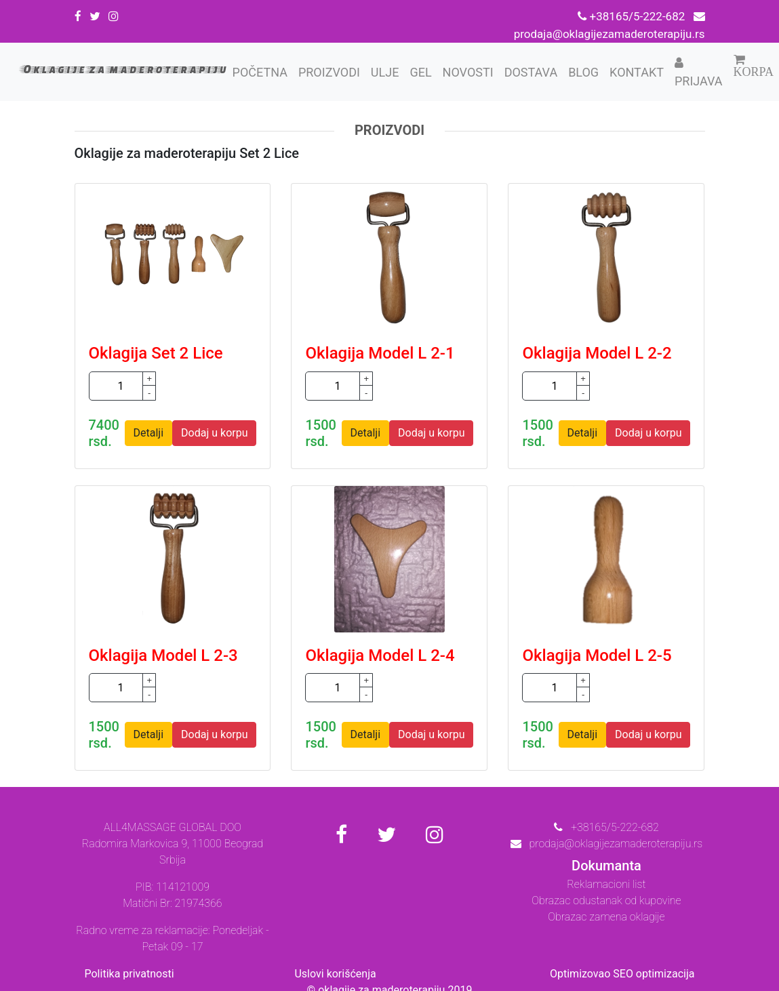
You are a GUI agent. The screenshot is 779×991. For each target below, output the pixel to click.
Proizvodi (329, 72)
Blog (583, 72)
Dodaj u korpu (214, 432)
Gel (420, 72)
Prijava (699, 72)
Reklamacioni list (606, 884)
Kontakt (637, 72)
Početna (263, 70)
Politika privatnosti (129, 973)
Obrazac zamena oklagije (606, 916)
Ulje (385, 72)
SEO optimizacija (653, 973)
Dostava (530, 72)
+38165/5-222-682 (632, 16)
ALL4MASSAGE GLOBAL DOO (172, 827)
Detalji (149, 432)
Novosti (468, 72)
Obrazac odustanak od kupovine (606, 900)
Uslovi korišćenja (335, 973)
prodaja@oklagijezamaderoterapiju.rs (607, 843)
